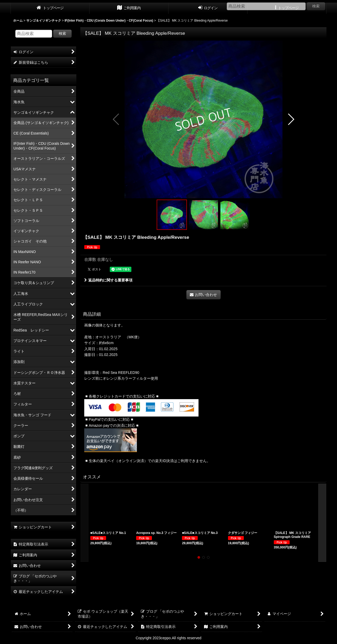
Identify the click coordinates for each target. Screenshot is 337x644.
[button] (116, 119)
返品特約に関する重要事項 (108, 280)
